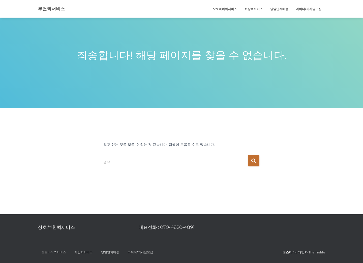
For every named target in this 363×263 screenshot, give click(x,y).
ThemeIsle (317, 252)
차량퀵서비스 (254, 9)
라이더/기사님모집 (308, 9)
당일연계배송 (279, 9)
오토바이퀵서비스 (225, 9)
